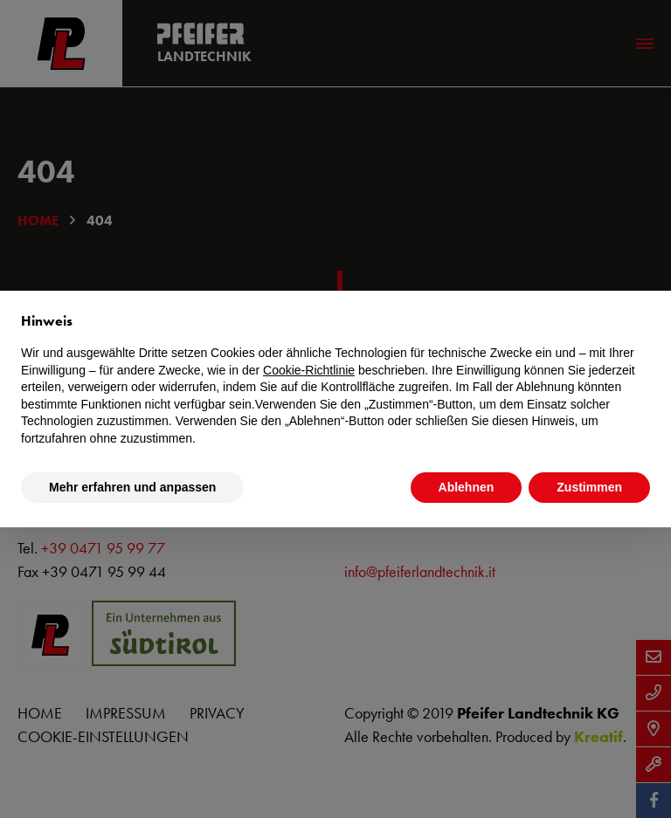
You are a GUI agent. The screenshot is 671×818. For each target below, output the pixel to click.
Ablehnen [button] (467, 487)
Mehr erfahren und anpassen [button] (132, 487)
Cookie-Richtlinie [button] (309, 370)
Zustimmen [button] (589, 487)
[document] (335, 380)
